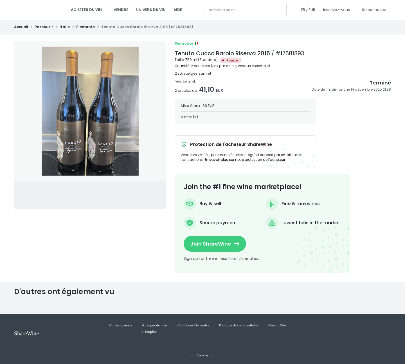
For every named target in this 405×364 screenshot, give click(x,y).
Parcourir (44, 26)
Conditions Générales (193, 325)
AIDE (178, 9)
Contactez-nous (120, 325)
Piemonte (85, 26)
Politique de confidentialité (238, 325)
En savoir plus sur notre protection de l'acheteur (244, 159)
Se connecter (374, 9)
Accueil (21, 26)
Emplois (151, 331)
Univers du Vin (151, 9)
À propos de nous (154, 325)
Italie (65, 26)
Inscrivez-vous (336, 9)
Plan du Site (277, 325)
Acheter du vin (88, 9)
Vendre (121, 9)
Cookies (203, 355)
